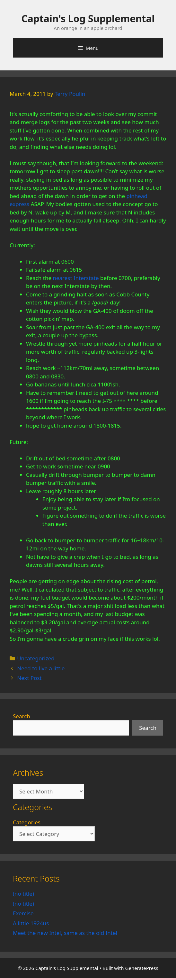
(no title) (23, 893)
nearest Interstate (76, 278)
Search (21, 716)
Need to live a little (41, 668)
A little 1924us (31, 923)
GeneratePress (141, 968)
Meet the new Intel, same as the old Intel (65, 933)
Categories (26, 822)
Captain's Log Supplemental (88, 18)
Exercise (23, 913)
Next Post (29, 678)
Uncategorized (36, 658)
